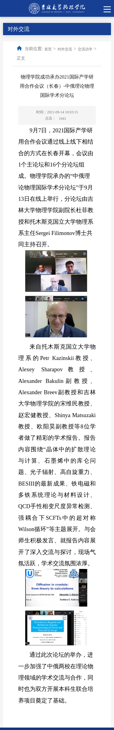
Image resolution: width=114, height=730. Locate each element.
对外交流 (64, 49)
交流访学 (85, 49)
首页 (48, 49)
